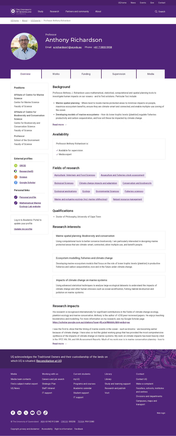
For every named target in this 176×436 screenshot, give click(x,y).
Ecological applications (65, 191)
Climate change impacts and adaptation (98, 183)
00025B (72, 422)
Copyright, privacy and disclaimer (25, 429)
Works (56, 74)
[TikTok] (45, 413)
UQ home (122, 3)
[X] (26, 413)
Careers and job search (53, 379)
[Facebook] (13, 413)
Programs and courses (84, 383)
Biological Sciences (64, 183)
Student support (81, 393)
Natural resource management (127, 199)
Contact (161, 3)
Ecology (86, 191)
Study (40, 11)
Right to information (63, 429)
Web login (161, 413)
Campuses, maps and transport (146, 403)
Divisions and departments (149, 396)
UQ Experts (35, 21)
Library (108, 379)
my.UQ (76, 379)
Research (54, 11)
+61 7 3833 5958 (103, 47)
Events (143, 3)
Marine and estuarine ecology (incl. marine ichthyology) (80, 199)
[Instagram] (39, 413)
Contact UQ (141, 379)
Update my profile (23, 229)
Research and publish (115, 388)
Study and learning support (118, 383)
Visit (107, 393)
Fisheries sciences (134, 191)
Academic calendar (82, 388)
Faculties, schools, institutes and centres (150, 390)
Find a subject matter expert (24, 383)
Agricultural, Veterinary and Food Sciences (74, 175)
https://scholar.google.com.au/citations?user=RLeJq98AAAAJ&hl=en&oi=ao (91, 322)
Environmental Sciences (107, 191)
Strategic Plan (49, 383)
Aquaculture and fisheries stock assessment (122, 175)
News (133, 3)
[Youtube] (32, 413)
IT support (47, 393)
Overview (25, 74)
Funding (86, 74)
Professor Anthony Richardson (57, 21)
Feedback (78, 429)
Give (152, 3)
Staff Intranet (48, 388)
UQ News (15, 388)
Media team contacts (21, 379)
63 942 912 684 (52, 422)
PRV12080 (89, 422)
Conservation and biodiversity (137, 183)
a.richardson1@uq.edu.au (67, 47)
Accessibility (47, 429)
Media (150, 74)
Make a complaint (144, 383)
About (98, 11)
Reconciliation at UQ (49, 361)
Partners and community (77, 11)
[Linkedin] (19, 413)
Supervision (118, 74)
